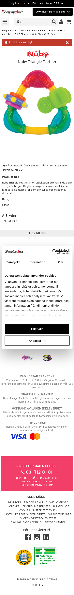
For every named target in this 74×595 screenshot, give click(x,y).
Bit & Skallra (21, 34)
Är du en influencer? (36, 506)
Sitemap (52, 579)
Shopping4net (9, 30)
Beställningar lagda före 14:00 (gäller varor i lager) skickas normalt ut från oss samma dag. (37, 398)
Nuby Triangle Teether (43, 34)
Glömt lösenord (57, 502)
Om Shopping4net (59, 514)
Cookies (24, 510)
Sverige (37, 585)
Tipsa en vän (13, 170)
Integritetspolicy (45, 510)
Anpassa (37, 340)
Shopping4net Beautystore (38, 518)
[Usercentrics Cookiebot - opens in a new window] (52, 251)
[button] (69, 22)
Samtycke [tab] (13, 262)
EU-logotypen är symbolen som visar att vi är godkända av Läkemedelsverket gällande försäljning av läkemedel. (37, 412)
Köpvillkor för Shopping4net (25, 514)
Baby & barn (56, 30)
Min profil (15, 502)
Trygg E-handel (55, 522)
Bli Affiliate (61, 506)
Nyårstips (18, 3)
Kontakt (13, 506)
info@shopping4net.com (37, 485)
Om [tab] (60, 262)
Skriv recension (54, 165)
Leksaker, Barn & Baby (33, 30)
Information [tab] (37, 262)
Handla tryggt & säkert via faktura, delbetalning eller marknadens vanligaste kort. (37, 430)
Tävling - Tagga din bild (26, 522)
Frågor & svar (33, 502)
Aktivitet (6, 34)
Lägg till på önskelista (21, 165)
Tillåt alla (37, 328)
